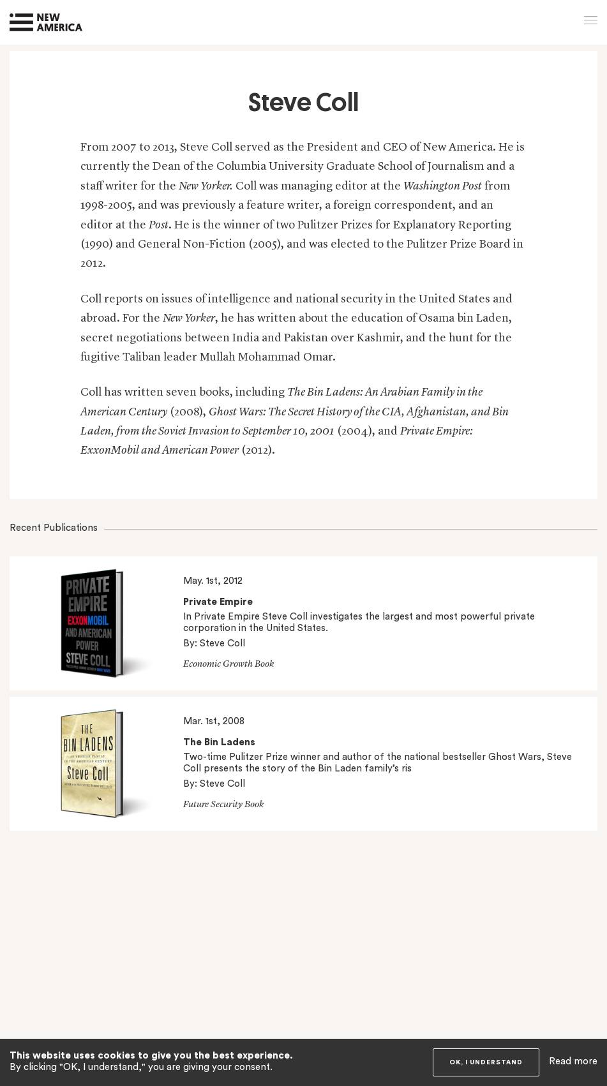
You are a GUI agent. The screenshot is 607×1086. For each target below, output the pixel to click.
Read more (573, 1061)
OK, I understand (486, 1062)
